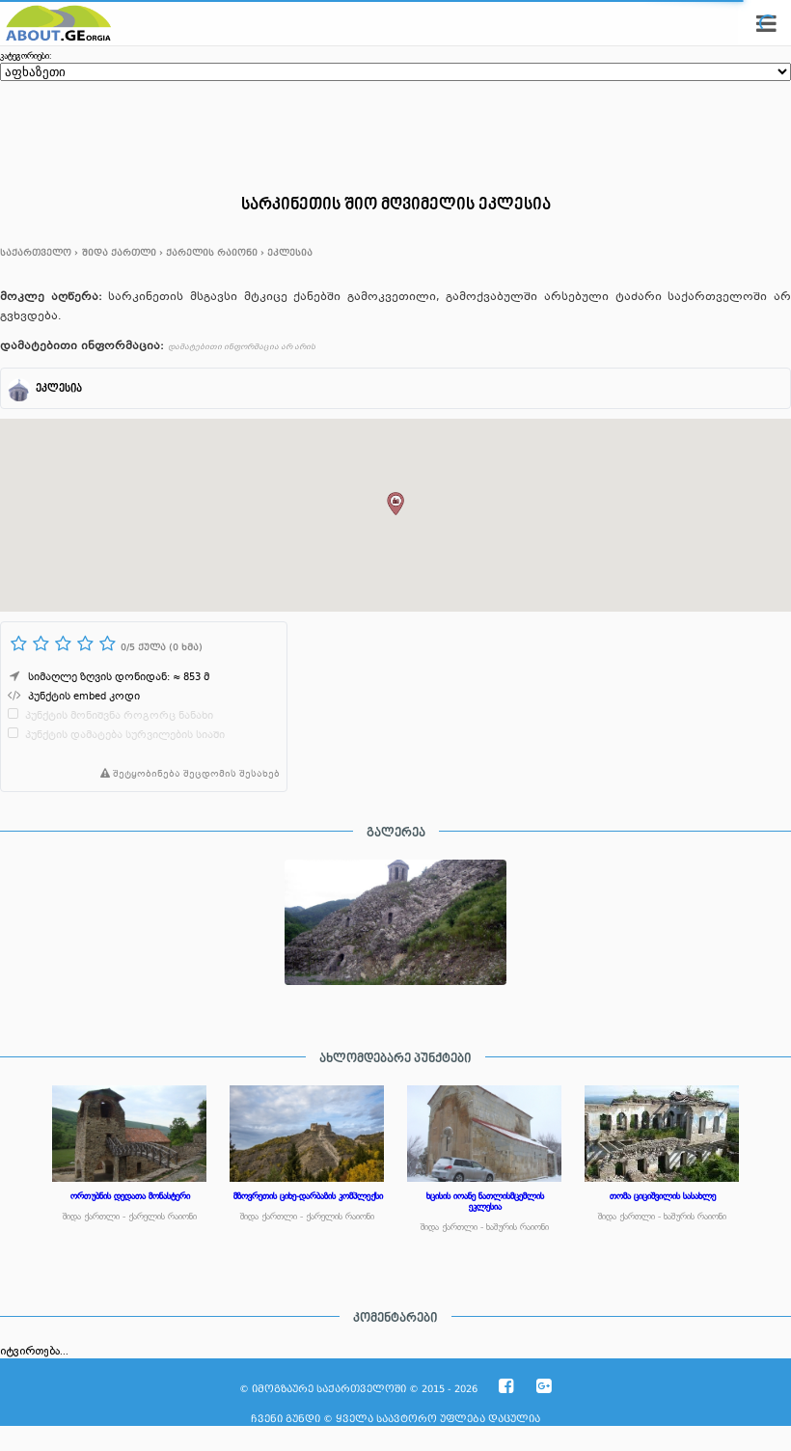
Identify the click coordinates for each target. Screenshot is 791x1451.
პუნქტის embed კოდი (84, 697)
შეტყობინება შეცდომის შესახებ (186, 774)
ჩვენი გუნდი (285, 1418)
